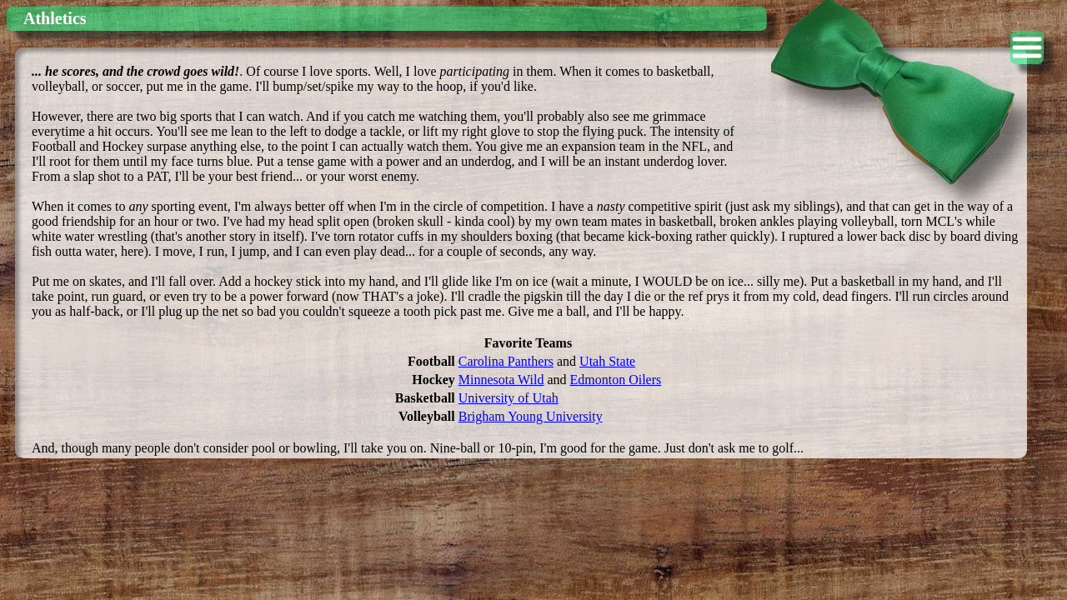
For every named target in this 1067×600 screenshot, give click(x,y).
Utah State (607, 361)
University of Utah (508, 398)
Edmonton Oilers (615, 379)
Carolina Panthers (506, 361)
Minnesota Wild (501, 379)
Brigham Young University (530, 416)
